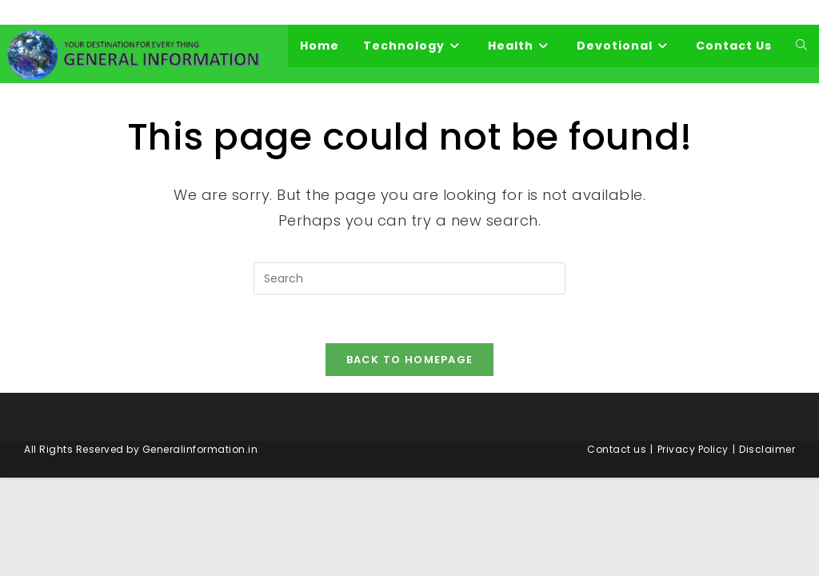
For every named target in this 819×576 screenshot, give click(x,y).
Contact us (616, 449)
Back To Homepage (409, 359)
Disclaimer (767, 449)
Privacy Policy (693, 449)
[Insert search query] (409, 278)
